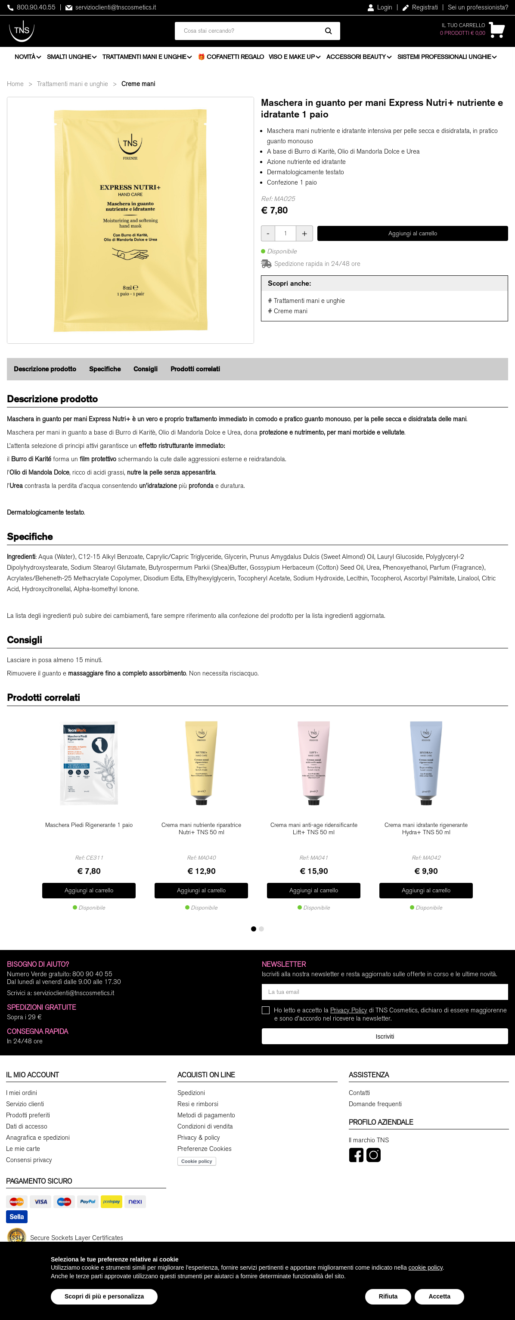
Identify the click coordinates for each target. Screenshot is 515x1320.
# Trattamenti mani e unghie (306, 303)
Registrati (420, 7)
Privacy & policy (198, 1135)
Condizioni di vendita (205, 1124)
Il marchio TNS (369, 1137)
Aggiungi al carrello (412, 235)
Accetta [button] (439, 1296)
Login (379, 7)
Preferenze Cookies (204, 1146)
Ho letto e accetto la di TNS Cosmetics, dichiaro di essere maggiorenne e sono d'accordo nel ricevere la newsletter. (390, 1012)
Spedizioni (191, 1090)
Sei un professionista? (478, 7)
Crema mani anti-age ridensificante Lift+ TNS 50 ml (313, 830)
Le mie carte (23, 1146)
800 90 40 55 (92, 971)
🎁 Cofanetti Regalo (232, 58)
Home (15, 86)
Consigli (145, 371)
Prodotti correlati (195, 371)
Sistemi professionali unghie (445, 58)
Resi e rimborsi (197, 1101)
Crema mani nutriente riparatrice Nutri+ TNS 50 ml (201, 830)
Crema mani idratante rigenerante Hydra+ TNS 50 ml (426, 830)
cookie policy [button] (426, 1267)
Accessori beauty (357, 58)
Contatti (359, 1090)
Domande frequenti (375, 1101)
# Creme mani (287, 314)
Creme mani (138, 86)
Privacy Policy (348, 1008)
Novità (25, 58)
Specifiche (105, 371)
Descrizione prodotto (45, 371)
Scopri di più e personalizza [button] (104, 1296)
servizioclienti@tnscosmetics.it (110, 7)
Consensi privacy (29, 1157)
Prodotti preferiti (28, 1112)
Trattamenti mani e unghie (145, 58)
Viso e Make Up (292, 58)
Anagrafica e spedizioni (38, 1135)
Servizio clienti (25, 1101)
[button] (253, 926)
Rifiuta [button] (388, 1296)
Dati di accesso (26, 1124)
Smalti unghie (69, 58)
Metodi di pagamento (206, 1112)
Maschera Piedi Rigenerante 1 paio (89, 826)
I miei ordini (21, 1090)
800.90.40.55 (31, 7)
